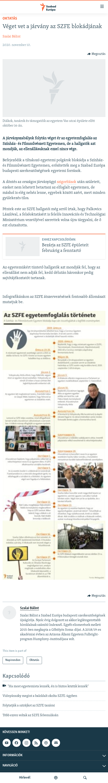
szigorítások (66, 182)
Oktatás (10, 19)
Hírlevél (24, 777)
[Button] (96, 54)
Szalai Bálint (11, 36)
